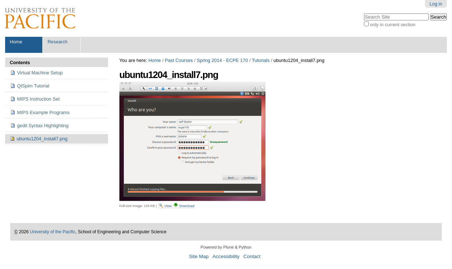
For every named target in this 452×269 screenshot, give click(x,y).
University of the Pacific (53, 231)
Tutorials (261, 60)
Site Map (199, 256)
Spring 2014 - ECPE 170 (222, 60)
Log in (435, 4)
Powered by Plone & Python (225, 247)
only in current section (392, 24)
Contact (252, 256)
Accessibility (226, 256)
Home (16, 41)
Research (57, 41)
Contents (20, 62)
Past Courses (179, 60)
